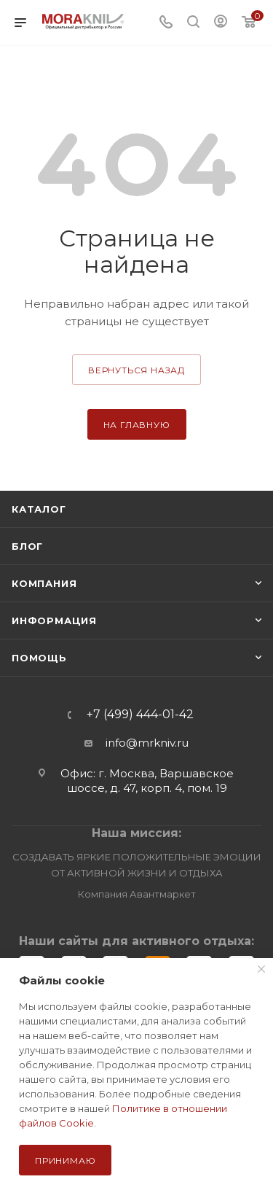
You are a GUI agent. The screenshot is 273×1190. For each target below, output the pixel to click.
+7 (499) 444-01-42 (140, 714)
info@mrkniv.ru (147, 743)
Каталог (39, 509)
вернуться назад (136, 370)
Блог (27, 546)
